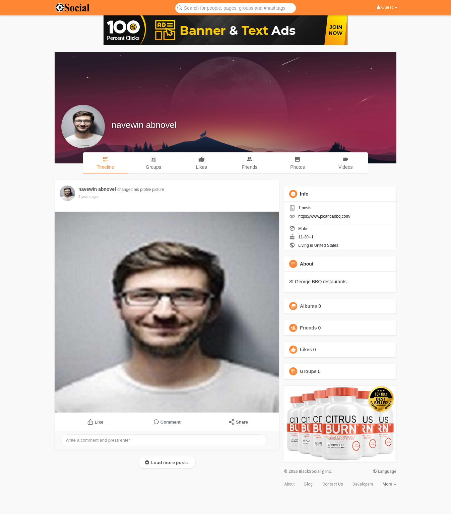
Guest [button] (387, 7)
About (289, 484)
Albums (308, 306)
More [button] (389, 484)
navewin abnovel (144, 125)
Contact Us (332, 484)
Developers (362, 484)
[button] (235, 7)
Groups (308, 371)
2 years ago (88, 197)
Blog (308, 484)
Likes (306, 349)
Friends (308, 328)
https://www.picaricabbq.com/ (324, 216)
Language (384, 471)
